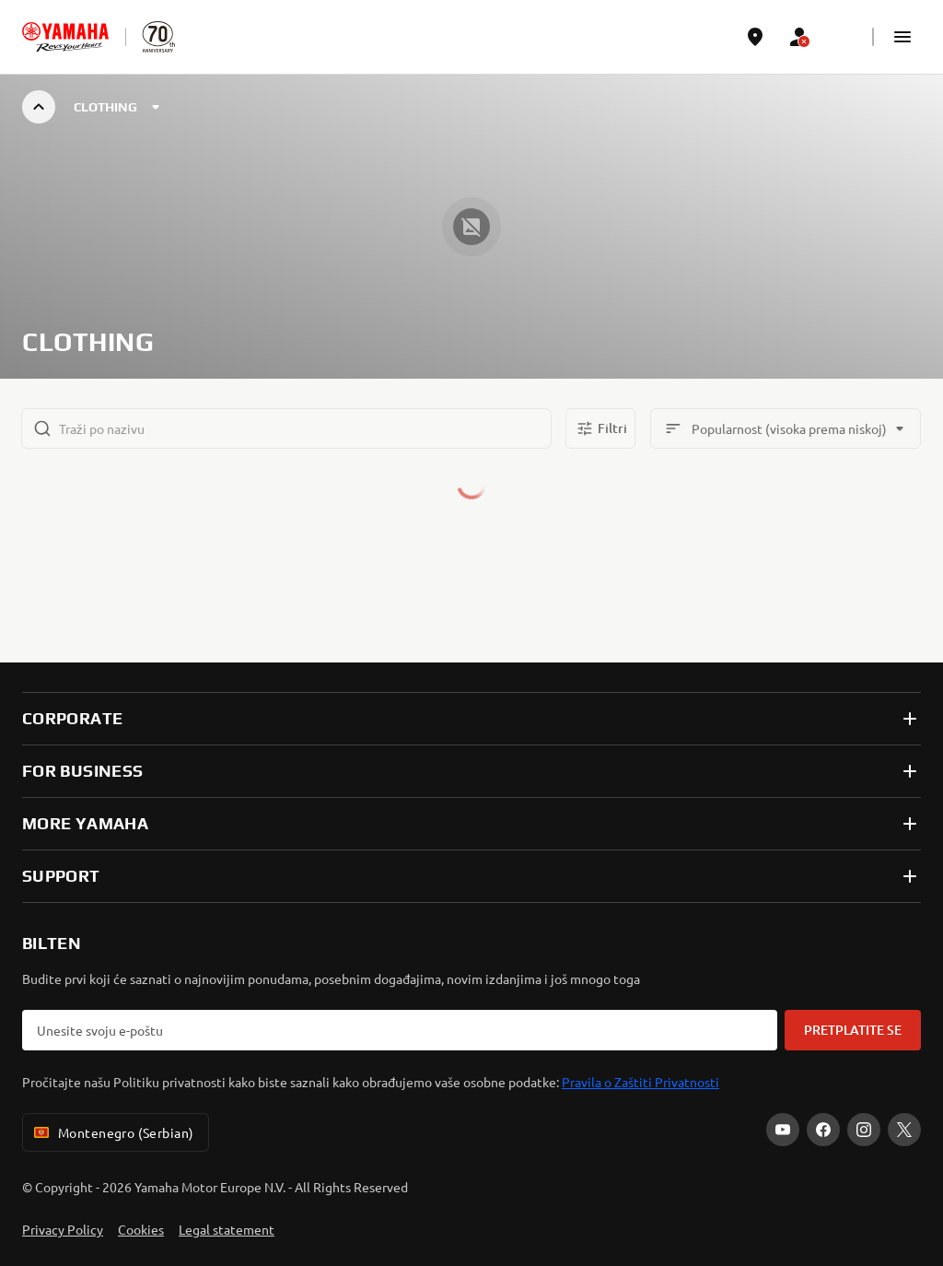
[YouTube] (782, 1129)
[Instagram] (863, 1129)
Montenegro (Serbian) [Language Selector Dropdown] (111, 1132)
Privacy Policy (62, 1229)
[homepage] (65, 36)
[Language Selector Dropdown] (843, 36)
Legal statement (226, 1229)
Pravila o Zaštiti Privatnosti (640, 1081)
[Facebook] (823, 1129)
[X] (904, 1129)
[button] (902, 36)
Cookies (141, 1229)
